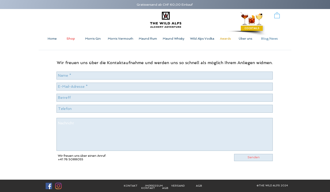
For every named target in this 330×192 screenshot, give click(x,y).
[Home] (52, 38)
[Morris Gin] (92, 38)
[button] (277, 15)
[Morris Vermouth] (120, 38)
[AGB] (165, 188)
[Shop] (70, 38)
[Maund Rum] (147, 38)
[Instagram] (58, 186)
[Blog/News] (269, 38)
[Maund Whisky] (173, 38)
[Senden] (253, 157)
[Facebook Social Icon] (49, 186)
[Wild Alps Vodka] (202, 38)
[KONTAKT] (148, 188)
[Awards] (225, 38)
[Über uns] (245, 38)
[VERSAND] (177, 186)
